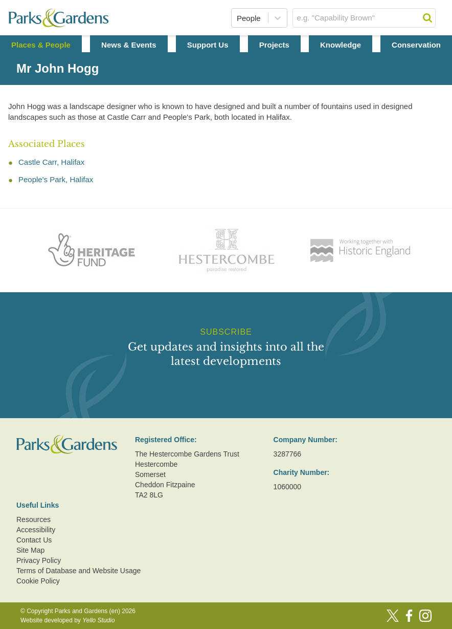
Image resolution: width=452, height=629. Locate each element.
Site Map (30, 550)
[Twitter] (393, 616)
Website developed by (67, 620)
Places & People (41, 44)
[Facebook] (409, 616)
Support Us (208, 44)
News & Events (128, 44)
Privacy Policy (38, 560)
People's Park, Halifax (55, 179)
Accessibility (35, 530)
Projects (274, 44)
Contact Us (34, 540)
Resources (33, 519)
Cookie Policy (38, 581)
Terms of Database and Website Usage (78, 571)
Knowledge (340, 44)
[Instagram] (425, 616)
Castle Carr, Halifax (51, 162)
